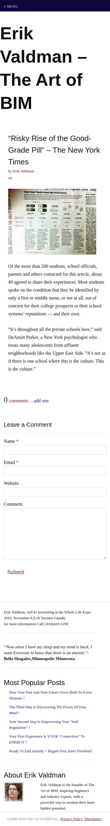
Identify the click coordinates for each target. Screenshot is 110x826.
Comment (13, 504)
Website (11, 483)
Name (11, 441)
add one (41, 400)
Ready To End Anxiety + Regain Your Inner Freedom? (50, 751)
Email (11, 462)
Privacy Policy (72, 819)
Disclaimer (93, 819)
